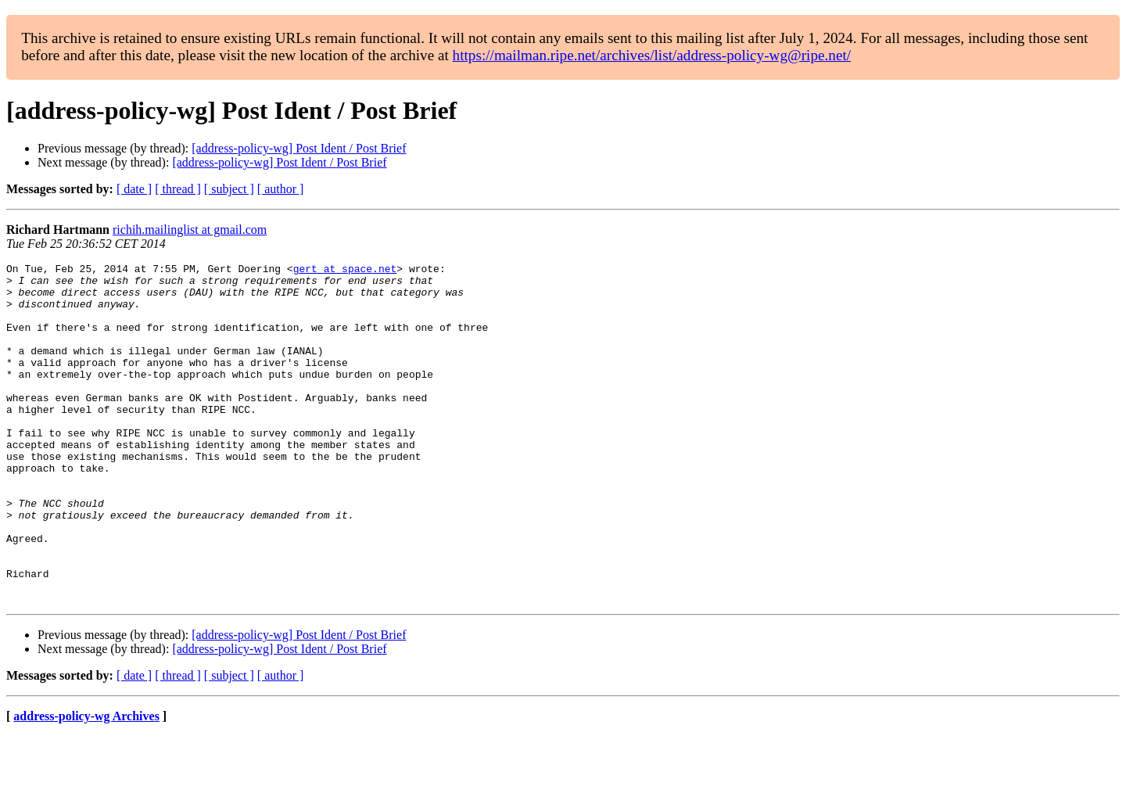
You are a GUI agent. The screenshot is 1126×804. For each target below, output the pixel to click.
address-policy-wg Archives (86, 784)
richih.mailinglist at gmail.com (190, 229)
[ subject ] (229, 189)
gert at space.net (345, 271)
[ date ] (134, 189)
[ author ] (280, 189)
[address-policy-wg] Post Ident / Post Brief (299, 148)
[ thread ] (178, 189)
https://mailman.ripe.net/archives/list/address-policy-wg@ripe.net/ (652, 55)
